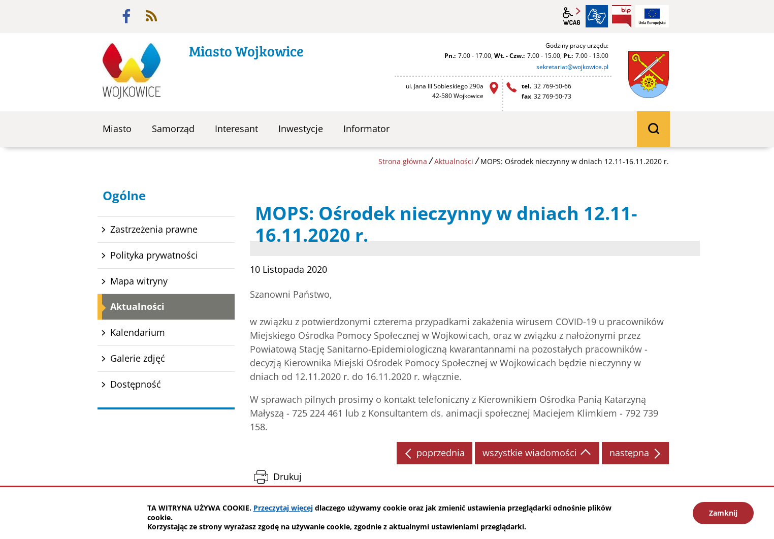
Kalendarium (137, 332)
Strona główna (402, 161)
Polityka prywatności (154, 255)
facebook (126, 16)
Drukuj (287, 476)
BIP (621, 16)
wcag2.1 (572, 16)
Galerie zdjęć (137, 358)
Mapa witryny (139, 281)
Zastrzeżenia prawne (154, 229)
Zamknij (723, 513)
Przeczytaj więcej (283, 508)
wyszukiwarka (653, 129)
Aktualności (453, 161)
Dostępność (135, 384)
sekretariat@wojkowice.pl (572, 66)
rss (151, 16)
